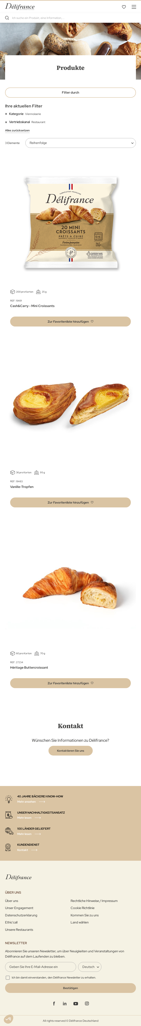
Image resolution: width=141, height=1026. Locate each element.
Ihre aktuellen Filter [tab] (23, 106)
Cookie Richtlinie (83, 908)
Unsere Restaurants (19, 930)
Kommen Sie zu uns (85, 915)
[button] (70, 322)
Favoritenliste (124, 7)
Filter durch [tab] (70, 92)
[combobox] (70, 18)
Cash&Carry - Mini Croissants (32, 306)
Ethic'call (11, 922)
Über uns (11, 901)
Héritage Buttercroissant (29, 667)
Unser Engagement (19, 908)
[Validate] (70, 988)
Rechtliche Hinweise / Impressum (94, 901)
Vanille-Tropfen (21, 487)
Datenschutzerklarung (21, 915)
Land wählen (80, 922)
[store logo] (19, 6)
